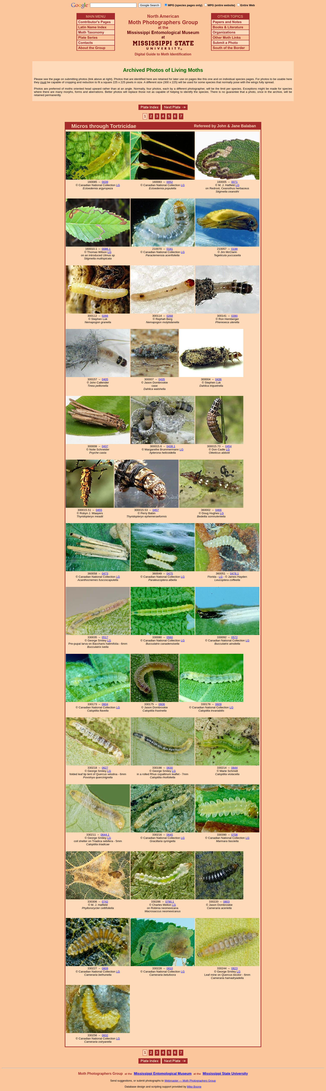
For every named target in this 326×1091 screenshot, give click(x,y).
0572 (234, 637)
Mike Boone (194, 1086)
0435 (162, 379)
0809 (105, 968)
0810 (170, 968)
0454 (228, 446)
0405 (105, 379)
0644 (234, 767)
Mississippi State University (225, 1073)
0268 (170, 315)
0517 (105, 637)
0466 (218, 510)
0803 (226, 901)
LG (118, 185)
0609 (218, 704)
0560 (170, 637)
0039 (105, 182)
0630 (170, 767)
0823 (234, 968)
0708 (234, 834)
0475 (170, 573)
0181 (170, 248)
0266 (105, 315)
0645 (170, 834)
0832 (105, 1035)
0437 (105, 446)
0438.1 (171, 446)
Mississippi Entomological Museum (162, 1073)
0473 (105, 573)
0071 (234, 182)
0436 (218, 379)
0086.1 (106, 248)
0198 (234, 248)
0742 (105, 901)
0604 (105, 704)
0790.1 (169, 901)
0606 (162, 704)
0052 (170, 182)
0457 (156, 510)
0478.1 (234, 573)
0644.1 (105, 834)
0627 (105, 767)
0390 (234, 315)
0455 (99, 510)
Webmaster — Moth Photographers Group (190, 1080)
